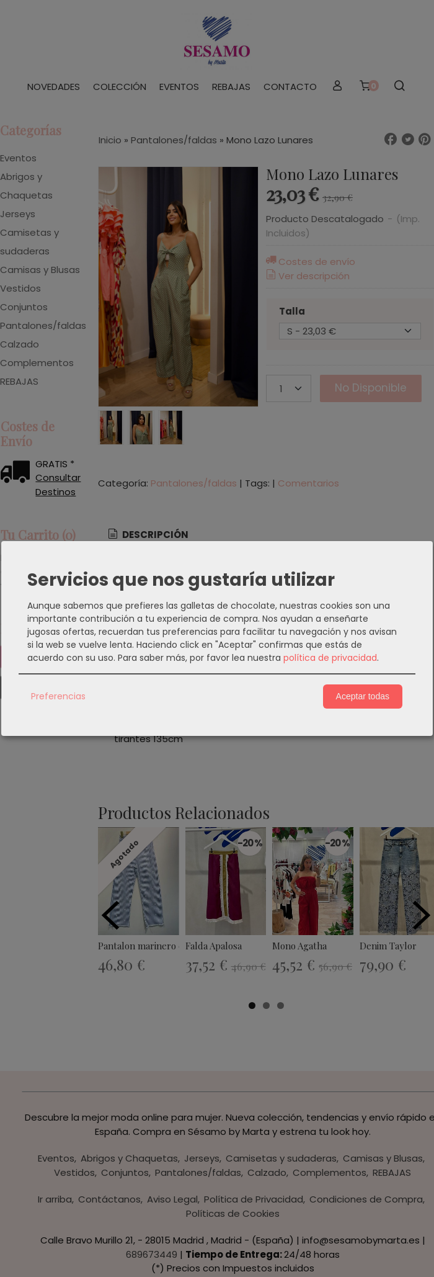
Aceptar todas (362, 696)
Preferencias (58, 696)
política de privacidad (330, 658)
